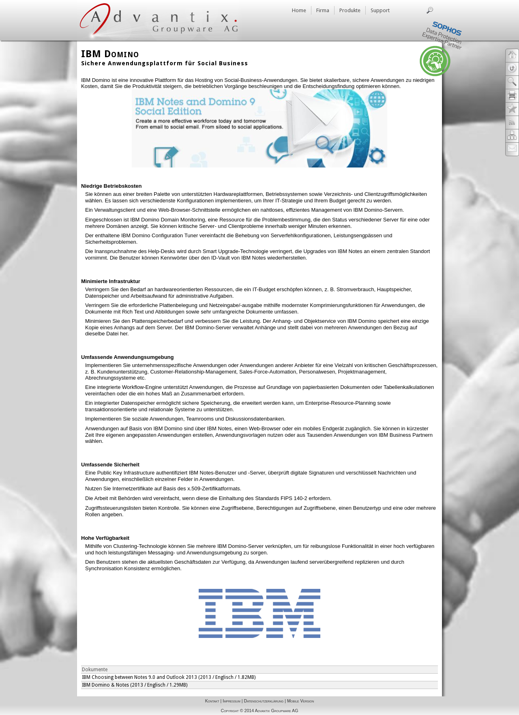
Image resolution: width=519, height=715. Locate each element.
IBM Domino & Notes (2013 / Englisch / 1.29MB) (134, 685)
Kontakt (212, 700)
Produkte (349, 10)
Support (380, 10)
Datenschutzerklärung (263, 700)
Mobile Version (300, 700)
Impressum (231, 700)
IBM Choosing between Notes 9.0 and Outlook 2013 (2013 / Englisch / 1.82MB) (168, 677)
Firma (322, 10)
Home (299, 10)
